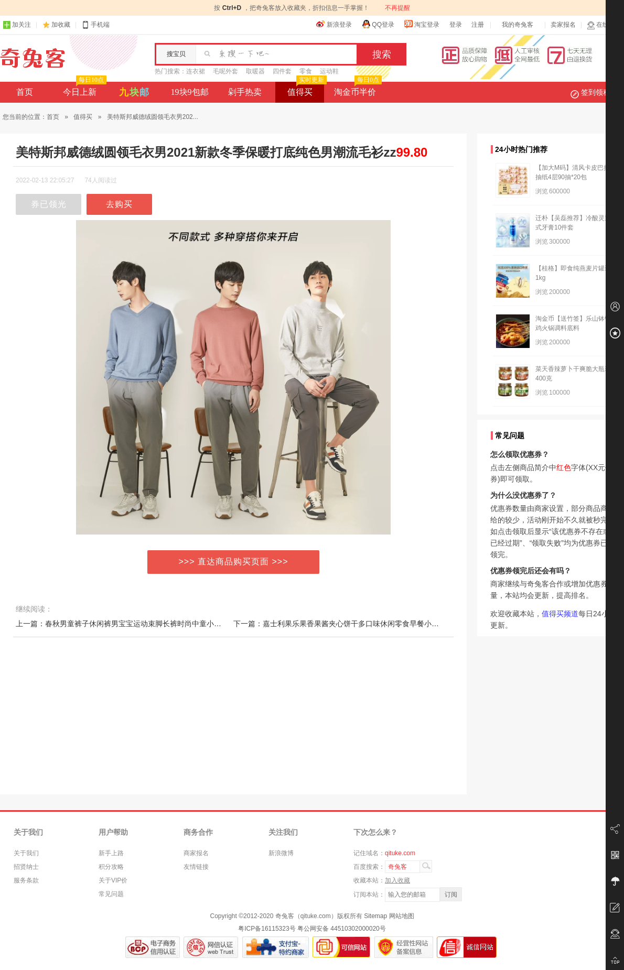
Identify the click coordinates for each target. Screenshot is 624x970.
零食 (305, 71)
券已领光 (49, 204)
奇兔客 (33, 58)
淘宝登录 (421, 24)
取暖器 (255, 71)
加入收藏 (397, 880)
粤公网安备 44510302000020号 (341, 928)
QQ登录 (377, 24)
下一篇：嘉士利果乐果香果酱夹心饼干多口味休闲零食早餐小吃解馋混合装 (354, 623)
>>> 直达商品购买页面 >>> (233, 561)
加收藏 (60, 24)
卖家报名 (563, 24)
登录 (455, 24)
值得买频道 (560, 613)
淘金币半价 (357, 89)
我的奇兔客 (517, 24)
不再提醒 (397, 8)
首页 (24, 92)
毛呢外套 (225, 71)
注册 (477, 24)
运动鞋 (329, 71)
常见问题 (111, 894)
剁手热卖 (245, 92)
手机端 (95, 25)
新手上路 (111, 853)
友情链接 (196, 866)
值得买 (306, 89)
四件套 (282, 71)
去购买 (119, 204)
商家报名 (196, 853)
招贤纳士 (26, 866)
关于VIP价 (113, 880)
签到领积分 (596, 92)
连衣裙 (195, 71)
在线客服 (604, 25)
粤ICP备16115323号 (266, 928)
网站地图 (401, 916)
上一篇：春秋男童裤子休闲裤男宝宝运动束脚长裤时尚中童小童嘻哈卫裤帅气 (140, 623)
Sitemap (375, 916)
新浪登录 (334, 24)
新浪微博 (281, 853)
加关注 (17, 25)
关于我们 (26, 853)
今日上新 (83, 89)
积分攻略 (111, 866)
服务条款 (26, 880)
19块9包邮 (190, 92)
